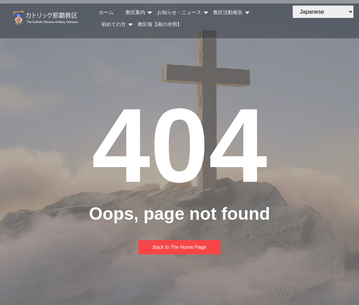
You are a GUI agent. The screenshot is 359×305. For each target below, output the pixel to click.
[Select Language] (323, 11)
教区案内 (137, 12)
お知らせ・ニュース (181, 12)
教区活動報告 (229, 12)
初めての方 (115, 24)
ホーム (106, 12)
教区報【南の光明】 (160, 24)
